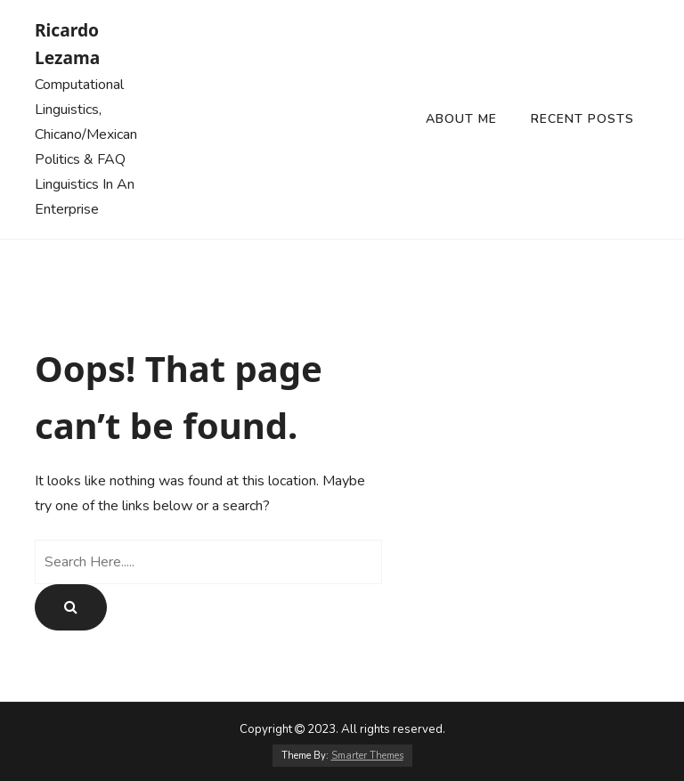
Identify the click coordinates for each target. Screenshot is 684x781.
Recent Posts (582, 118)
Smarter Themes (367, 755)
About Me (461, 118)
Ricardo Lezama (67, 43)
